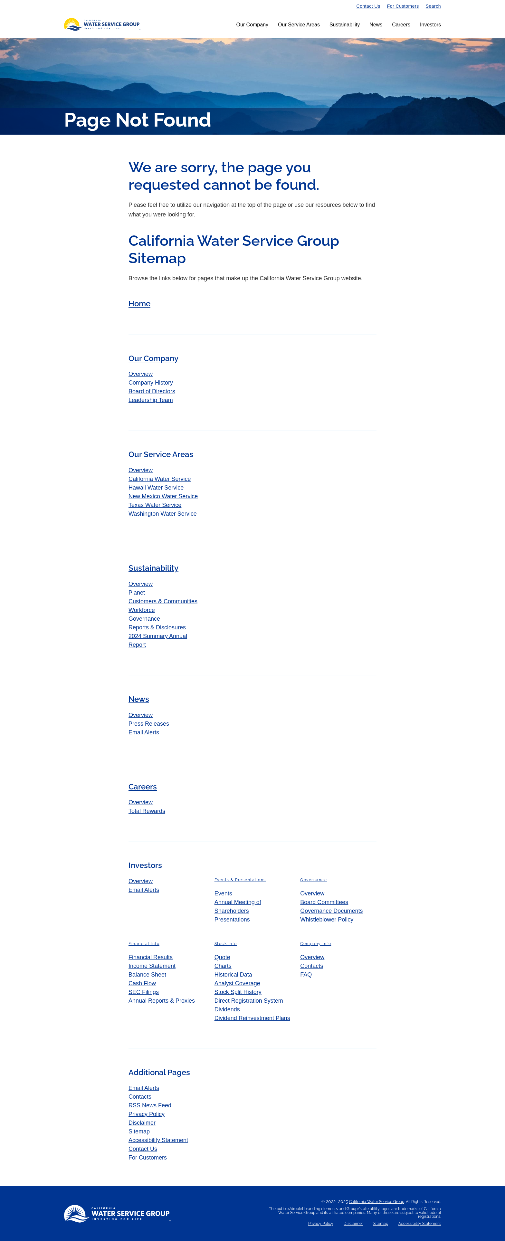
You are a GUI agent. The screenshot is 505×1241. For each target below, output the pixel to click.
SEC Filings (144, 992)
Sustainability (344, 24)
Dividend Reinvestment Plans (252, 1018)
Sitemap (139, 1131)
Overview (146, 373)
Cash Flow (142, 983)
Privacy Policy (147, 1114)
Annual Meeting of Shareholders (237, 906)
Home (139, 303)
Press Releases (149, 724)
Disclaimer (142, 1123)
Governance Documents (331, 911)
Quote (222, 957)
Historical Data (233, 975)
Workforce (142, 610)
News (375, 24)
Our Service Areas (299, 24)
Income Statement (152, 966)
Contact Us (368, 6)
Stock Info (225, 944)
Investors (430, 24)
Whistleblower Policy (326, 920)
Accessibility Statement (158, 1140)
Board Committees (324, 902)
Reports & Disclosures (157, 627)
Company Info (315, 944)
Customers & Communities (163, 601)
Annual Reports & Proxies (162, 1001)
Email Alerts (144, 732)
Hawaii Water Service (156, 487)
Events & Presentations (240, 880)
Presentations (232, 920)
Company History (151, 383)
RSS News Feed (150, 1105)
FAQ (306, 975)
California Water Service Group (376, 1201)
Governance (144, 619)
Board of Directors (152, 391)
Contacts (311, 966)
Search (433, 6)
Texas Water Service (155, 505)
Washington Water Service (163, 514)
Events (223, 894)
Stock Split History (238, 992)
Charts (223, 966)
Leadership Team (151, 400)
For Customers (403, 6)
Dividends (227, 1010)
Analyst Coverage (237, 983)
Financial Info (144, 944)
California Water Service (160, 479)
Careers (401, 24)
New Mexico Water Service (163, 496)
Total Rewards (147, 811)
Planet (137, 592)
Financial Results (151, 957)
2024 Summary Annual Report (158, 640)
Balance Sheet (147, 975)
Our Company (252, 24)
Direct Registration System (248, 1001)
